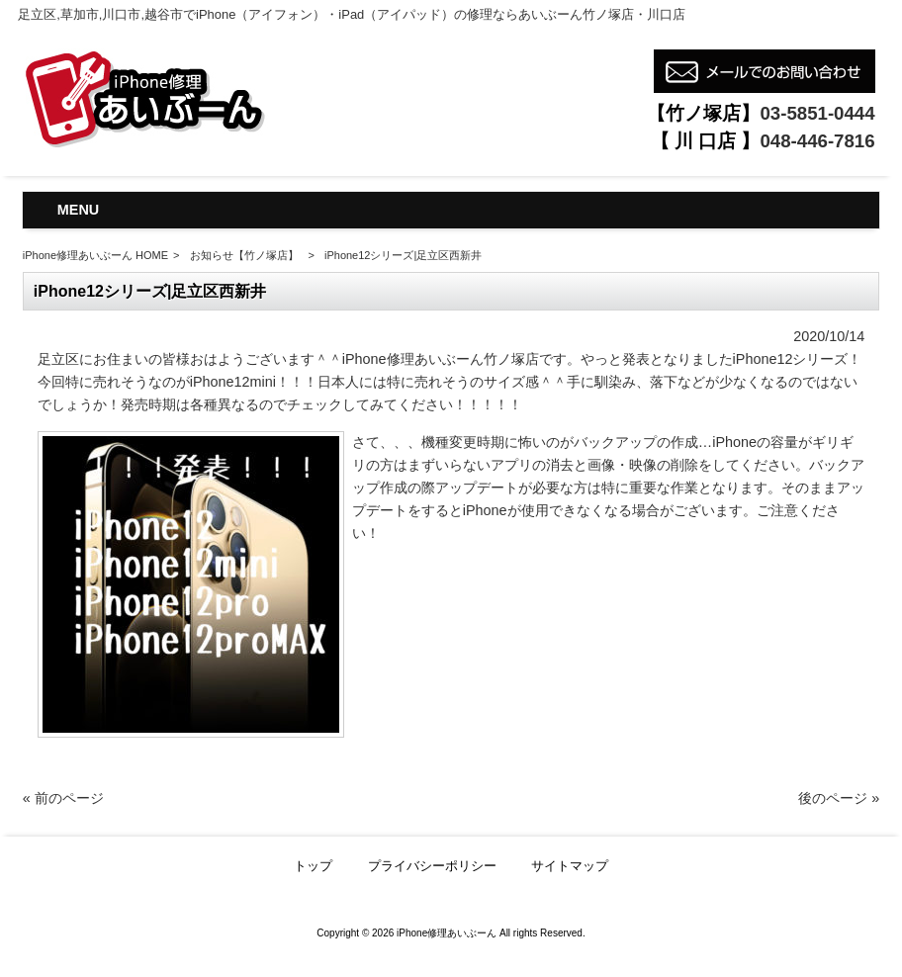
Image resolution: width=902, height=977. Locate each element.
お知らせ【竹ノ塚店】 (244, 255)
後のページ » (838, 798)
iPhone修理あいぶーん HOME (95, 255)
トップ (313, 865)
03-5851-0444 (817, 113)
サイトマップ (569, 865)
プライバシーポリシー (432, 865)
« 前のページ (63, 798)
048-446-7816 (817, 141)
